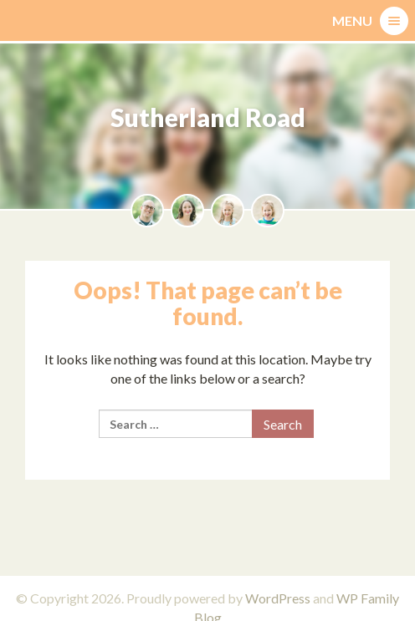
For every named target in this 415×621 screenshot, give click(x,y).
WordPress (277, 598)
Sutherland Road (207, 117)
